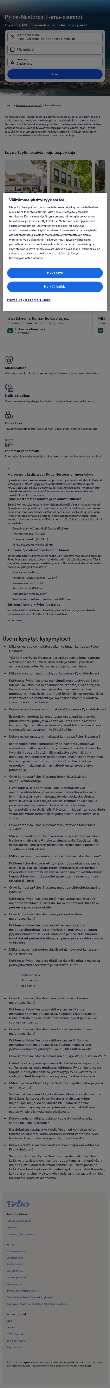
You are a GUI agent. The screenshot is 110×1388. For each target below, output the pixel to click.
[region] (55, 252)
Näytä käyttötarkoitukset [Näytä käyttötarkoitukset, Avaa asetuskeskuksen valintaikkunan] (29, 300)
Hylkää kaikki (55, 287)
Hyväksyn (55, 273)
